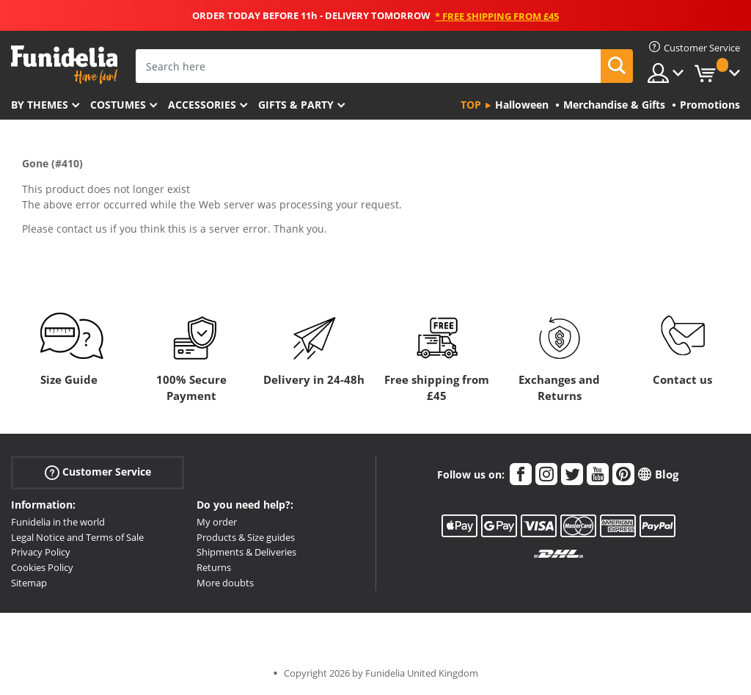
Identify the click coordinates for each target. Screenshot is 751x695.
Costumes (118, 105)
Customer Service (98, 472)
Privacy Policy (40, 551)
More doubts (225, 582)
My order (217, 521)
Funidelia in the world (58, 521)
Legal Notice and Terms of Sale (77, 537)
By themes (39, 105)
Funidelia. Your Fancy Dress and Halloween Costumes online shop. (64, 65)
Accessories (202, 105)
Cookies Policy (42, 567)
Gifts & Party (296, 105)
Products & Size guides (246, 537)
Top (471, 105)
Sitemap (29, 582)
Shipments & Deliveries (246, 551)
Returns (214, 567)
